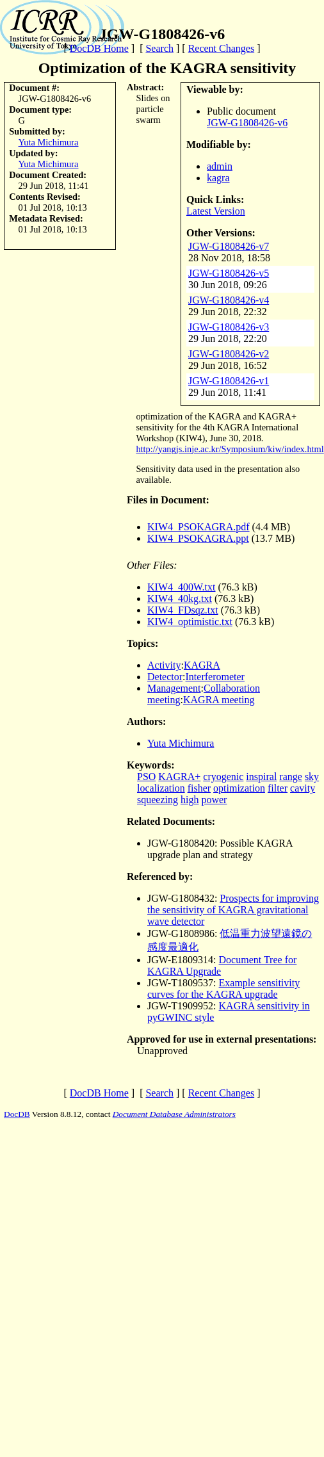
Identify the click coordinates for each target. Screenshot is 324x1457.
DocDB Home (99, 48)
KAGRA (202, 665)
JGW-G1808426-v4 (228, 300)
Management (174, 688)
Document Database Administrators (174, 1114)
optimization (239, 788)
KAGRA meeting (219, 699)
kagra (218, 177)
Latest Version (215, 211)
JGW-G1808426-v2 (228, 353)
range (290, 776)
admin (219, 166)
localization (161, 788)
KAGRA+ (179, 776)
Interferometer (215, 676)
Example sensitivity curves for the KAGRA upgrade (223, 988)
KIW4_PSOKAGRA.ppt (198, 538)
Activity (164, 665)
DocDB (17, 1114)
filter (278, 788)
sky (312, 776)
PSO (146, 776)
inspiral (261, 776)
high (189, 799)
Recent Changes (221, 48)
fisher (199, 788)
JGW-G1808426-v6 (247, 122)
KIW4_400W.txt (181, 587)
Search (159, 48)
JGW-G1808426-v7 (228, 246)
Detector (164, 676)
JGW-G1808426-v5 (228, 273)
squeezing (157, 799)
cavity (302, 788)
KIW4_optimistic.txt (189, 621)
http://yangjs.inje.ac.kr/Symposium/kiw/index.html (229, 449)
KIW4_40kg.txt (179, 598)
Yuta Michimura (49, 142)
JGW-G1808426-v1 (228, 380)
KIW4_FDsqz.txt (182, 610)
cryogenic (223, 776)
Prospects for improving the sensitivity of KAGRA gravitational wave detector (233, 910)
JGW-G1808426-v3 (228, 327)
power (214, 799)
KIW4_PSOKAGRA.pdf (198, 526)
